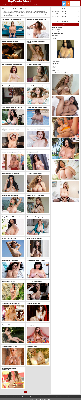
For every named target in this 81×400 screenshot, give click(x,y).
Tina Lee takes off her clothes (12, 106)
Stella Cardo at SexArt (10, 40)
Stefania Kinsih (32, 151)
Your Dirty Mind (55, 62)
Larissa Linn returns (34, 172)
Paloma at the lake (8, 324)
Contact (32, 398)
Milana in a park (32, 345)
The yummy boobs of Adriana (12, 63)
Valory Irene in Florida (10, 194)
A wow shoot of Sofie (9, 237)
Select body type (55, 12)
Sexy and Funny (55, 69)
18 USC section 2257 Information (43, 398)
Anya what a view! (8, 281)
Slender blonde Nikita (9, 345)
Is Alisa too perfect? (34, 63)
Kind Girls (54, 64)
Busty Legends (55, 34)
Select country (55, 17)
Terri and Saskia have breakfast (9, 368)
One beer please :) (8, 85)
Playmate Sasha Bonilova (11, 302)
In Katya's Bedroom (34, 324)
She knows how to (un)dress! (11, 18)
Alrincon (53, 66)
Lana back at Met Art (34, 281)
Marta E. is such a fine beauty (37, 85)
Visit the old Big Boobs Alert (58, 30)
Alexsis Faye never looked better (11, 128)
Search (65, 23)
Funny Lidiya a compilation (11, 151)
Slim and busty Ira (33, 302)
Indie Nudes (54, 65)
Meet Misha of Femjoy (34, 237)
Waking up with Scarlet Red (36, 18)
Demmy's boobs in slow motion (37, 106)
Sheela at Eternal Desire (35, 194)
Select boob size (55, 10)
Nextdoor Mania (55, 68)
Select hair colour (55, 15)
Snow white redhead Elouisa (36, 128)
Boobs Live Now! (65, 58)
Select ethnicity (55, 20)
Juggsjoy (54, 37)
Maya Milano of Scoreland (11, 216)
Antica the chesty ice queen (36, 216)
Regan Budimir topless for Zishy (36, 41)
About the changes (56, 28)
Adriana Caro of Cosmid (10, 172)
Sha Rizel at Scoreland (10, 259)
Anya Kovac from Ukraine (36, 259)
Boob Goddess (55, 36)
